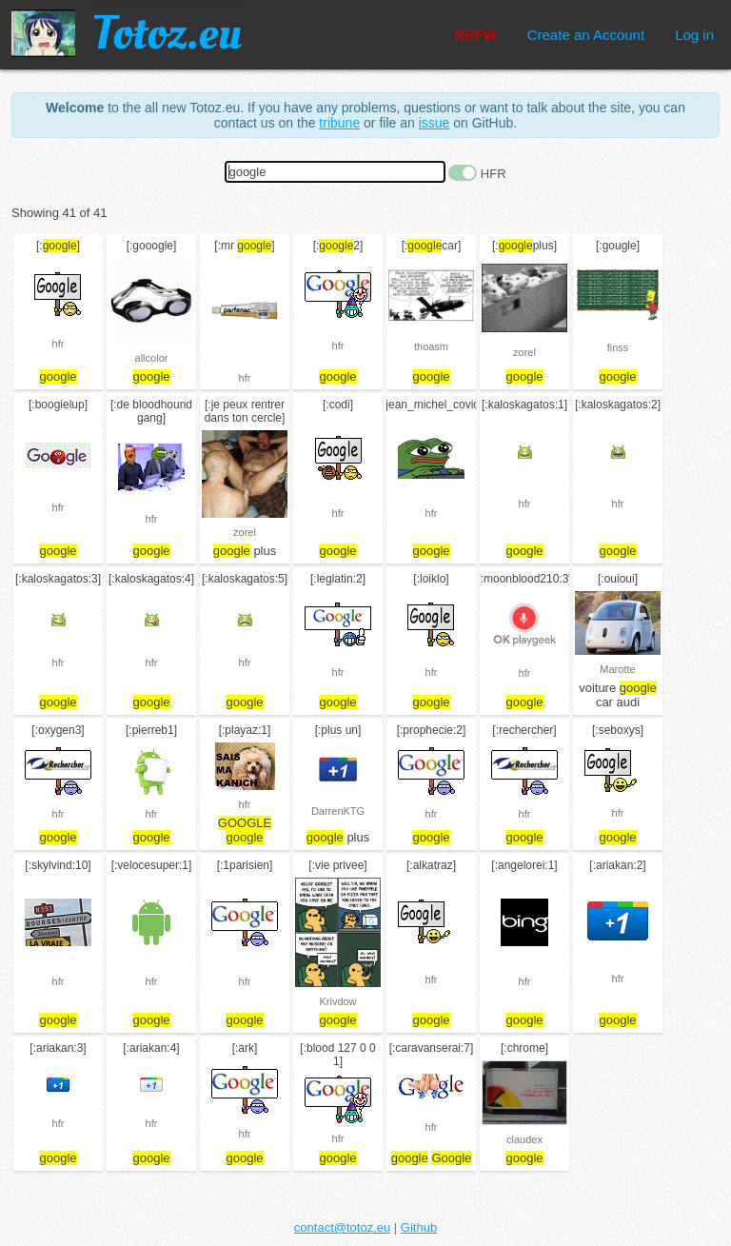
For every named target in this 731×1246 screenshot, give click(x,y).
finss (618, 347)
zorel (524, 352)
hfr (58, 343)
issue (434, 122)
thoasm (431, 346)
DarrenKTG (338, 811)
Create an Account (585, 35)
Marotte (617, 669)
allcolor (151, 358)
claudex (524, 1139)
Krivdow (337, 1001)
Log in (694, 35)
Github (419, 1227)
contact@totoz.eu (342, 1227)
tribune (339, 122)
